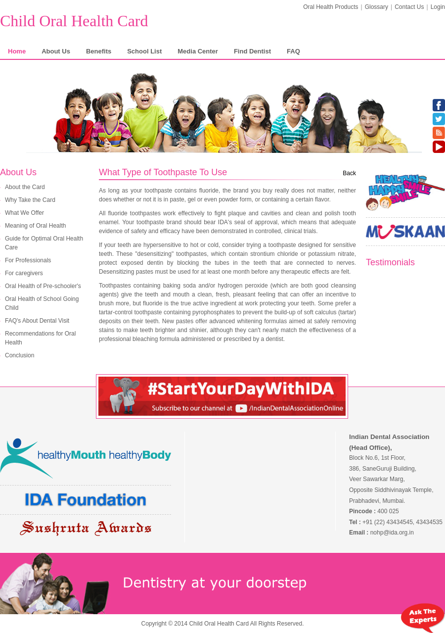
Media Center (198, 51)
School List (144, 51)
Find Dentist (252, 51)
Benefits (98, 51)
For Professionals (28, 260)
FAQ (293, 51)
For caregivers (24, 273)
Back (349, 173)
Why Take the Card (30, 199)
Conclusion (19, 355)
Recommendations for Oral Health (40, 338)
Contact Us (409, 6)
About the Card (25, 187)
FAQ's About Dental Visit (37, 320)
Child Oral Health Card (74, 21)
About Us (56, 51)
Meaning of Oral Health (35, 225)
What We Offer (24, 212)
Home (17, 51)
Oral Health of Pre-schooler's (43, 286)
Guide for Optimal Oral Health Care (44, 243)
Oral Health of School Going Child (42, 303)
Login (438, 6)
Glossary (376, 6)
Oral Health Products (330, 6)
